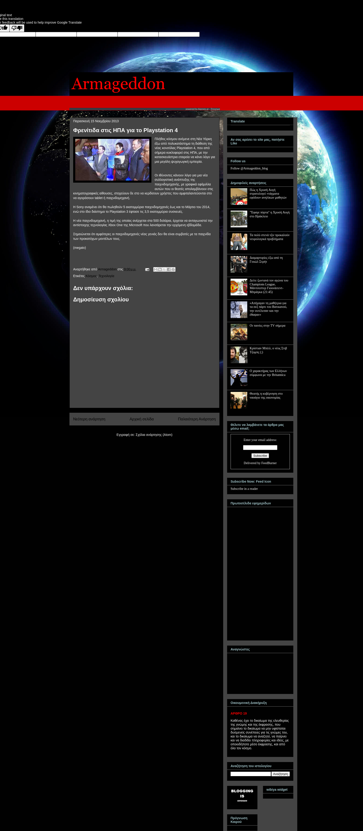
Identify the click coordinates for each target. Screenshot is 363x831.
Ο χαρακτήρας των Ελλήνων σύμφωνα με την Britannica (268, 373)
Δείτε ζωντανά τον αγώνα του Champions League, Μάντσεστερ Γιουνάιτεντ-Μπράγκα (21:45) (269, 286)
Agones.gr (203, 109)
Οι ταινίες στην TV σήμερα (267, 325)
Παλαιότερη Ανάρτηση (197, 419)
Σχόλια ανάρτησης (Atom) (154, 435)
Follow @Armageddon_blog (249, 168)
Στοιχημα (215, 109)
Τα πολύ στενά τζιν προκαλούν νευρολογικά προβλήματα (270, 237)
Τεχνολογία (106, 276)
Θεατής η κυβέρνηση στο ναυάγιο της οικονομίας (266, 395)
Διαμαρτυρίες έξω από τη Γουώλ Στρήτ (266, 259)
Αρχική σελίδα (142, 419)
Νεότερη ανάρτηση (89, 419)
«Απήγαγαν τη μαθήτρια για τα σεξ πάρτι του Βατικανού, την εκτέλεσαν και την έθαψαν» (268, 308)
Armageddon (107, 269)
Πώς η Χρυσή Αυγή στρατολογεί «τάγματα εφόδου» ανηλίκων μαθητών (268, 194)
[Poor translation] (16, 28)
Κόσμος (91, 276)
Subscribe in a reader (244, 488)
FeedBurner (269, 463)
